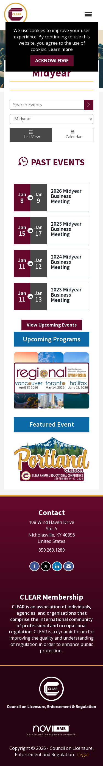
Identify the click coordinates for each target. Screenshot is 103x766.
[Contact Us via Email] (68, 566)
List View (30, 134)
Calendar (72, 134)
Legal (82, 754)
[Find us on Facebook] (34, 566)
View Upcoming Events (52, 325)
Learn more (60, 49)
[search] (88, 105)
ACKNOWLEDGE (51, 61)
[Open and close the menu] (62, 14)
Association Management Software (51, 730)
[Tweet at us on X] (46, 566)
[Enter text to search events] (47, 105)
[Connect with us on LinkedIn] (57, 566)
